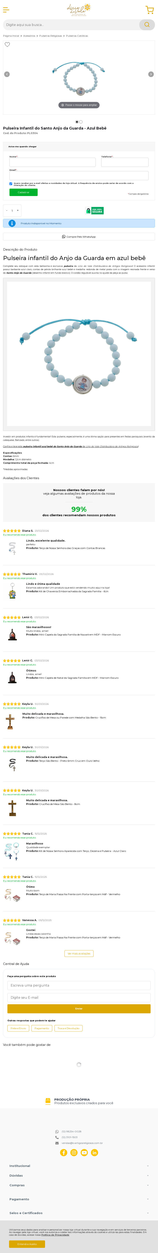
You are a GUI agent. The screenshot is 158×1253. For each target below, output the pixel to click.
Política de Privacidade (55, 1235)
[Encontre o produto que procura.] (147, 24)
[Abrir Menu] (6, 10)
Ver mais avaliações (79, 953)
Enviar (78, 1008)
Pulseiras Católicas (77, 35)
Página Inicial (11, 35)
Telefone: (107, 156)
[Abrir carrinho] (149, 10)
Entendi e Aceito (27, 1244)
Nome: (13, 156)
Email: (13, 170)
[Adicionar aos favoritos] (7, 44)
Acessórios (29, 35)
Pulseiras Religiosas (51, 35)
